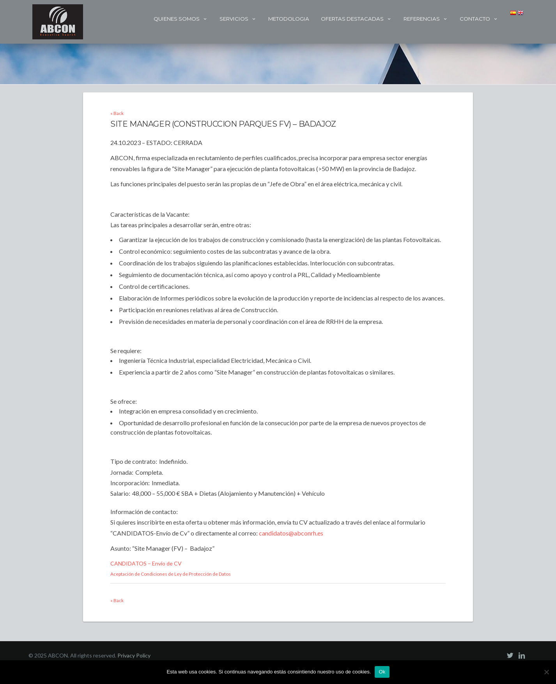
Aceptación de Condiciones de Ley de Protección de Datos (170, 574)
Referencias (426, 19)
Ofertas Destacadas (356, 19)
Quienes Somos (181, 19)
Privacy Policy (134, 655)
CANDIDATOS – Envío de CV (146, 563)
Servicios (238, 19)
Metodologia (288, 19)
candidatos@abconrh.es (291, 533)
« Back (117, 113)
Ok (382, 672)
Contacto (479, 19)
